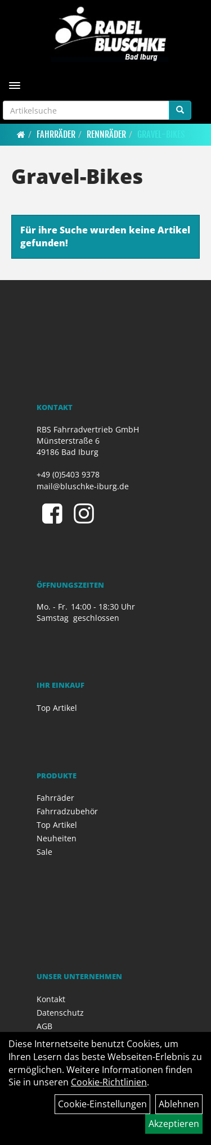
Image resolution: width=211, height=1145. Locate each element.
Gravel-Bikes (161, 134)
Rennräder (106, 134)
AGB (44, 1026)
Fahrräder (56, 134)
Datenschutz (60, 1012)
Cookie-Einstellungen (102, 1104)
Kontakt (51, 999)
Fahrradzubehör (67, 811)
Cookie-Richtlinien (109, 1082)
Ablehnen (179, 1104)
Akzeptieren (174, 1123)
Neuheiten (57, 838)
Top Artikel (57, 707)
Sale (44, 851)
